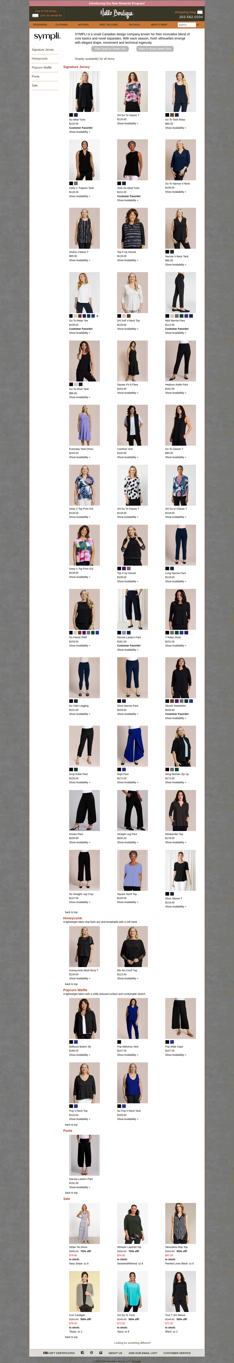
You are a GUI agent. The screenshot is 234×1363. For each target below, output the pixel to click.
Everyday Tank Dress (81, 449)
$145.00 (122, 898)
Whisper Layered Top (129, 1247)
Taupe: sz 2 (75, 1331)
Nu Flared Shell (78, 637)
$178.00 (170, 838)
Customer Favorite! (81, 127)
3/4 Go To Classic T (128, 115)
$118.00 (122, 119)
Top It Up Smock (126, 252)
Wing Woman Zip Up (177, 774)
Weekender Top (174, 834)
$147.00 (73, 898)
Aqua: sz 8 (123, 1331)
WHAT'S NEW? (159, 24)
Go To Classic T (174, 449)
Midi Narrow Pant (175, 320)
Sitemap (136, 1361)
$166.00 (73, 1050)
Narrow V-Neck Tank (176, 256)
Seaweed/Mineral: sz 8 (130, 1263)
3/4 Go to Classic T (176, 508)
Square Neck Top (127, 894)
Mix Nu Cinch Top (127, 970)
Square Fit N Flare (127, 384)
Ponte (35, 76)
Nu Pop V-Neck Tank (129, 1110)
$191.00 (73, 1183)
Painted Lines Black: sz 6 (179, 1263)
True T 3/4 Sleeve (175, 1315)
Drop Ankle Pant (78, 774)
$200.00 (122, 838)
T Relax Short (173, 637)
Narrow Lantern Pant (129, 637)
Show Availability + (79, 131)
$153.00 (122, 388)
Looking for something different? (132, 1342)
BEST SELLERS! (109, 24)
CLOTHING (62, 24)
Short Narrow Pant (127, 705)
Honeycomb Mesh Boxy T (83, 970)
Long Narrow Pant (175, 573)
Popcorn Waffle (42, 67)
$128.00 (122, 324)
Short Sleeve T (173, 898)
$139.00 (170, 709)
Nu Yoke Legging (78, 705)
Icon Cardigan (77, 1315)
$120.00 (73, 123)
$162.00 (170, 388)
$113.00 (170, 324)
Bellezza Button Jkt (80, 1046)
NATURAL (83, 24)
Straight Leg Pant (127, 834)
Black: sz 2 (171, 1331)
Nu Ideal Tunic (77, 119)
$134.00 (73, 974)
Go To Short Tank (79, 389)
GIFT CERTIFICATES (59, 1353)
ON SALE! (134, 24)
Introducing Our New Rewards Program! (117, 3)
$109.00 (170, 187)
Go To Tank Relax (175, 119)
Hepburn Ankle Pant (176, 384)
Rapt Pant (123, 774)
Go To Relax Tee (78, 320)
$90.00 (169, 123)
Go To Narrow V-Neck (177, 183)
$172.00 (122, 778)
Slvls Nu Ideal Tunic (128, 188)
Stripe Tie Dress (78, 1247)
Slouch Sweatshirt (175, 705)
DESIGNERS (40, 24)
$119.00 (170, 902)
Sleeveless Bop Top (176, 1247)
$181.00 (122, 641)
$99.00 (73, 256)
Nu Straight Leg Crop (81, 894)
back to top (71, 912)
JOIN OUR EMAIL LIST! (142, 1353)
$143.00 (73, 453)
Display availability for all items (95, 58)
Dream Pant (76, 834)
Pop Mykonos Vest (127, 1046)
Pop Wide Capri (174, 1046)
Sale (35, 85)
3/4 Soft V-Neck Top (128, 320)
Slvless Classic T (78, 252)
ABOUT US (115, 1353)
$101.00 (122, 192)
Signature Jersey (43, 49)
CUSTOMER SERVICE (177, 1353)
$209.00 (73, 838)
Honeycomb (39, 58)
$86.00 (73, 393)
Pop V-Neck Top (78, 1110)
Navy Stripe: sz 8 (78, 1263)
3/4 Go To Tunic (126, 1315)
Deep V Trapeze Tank (81, 188)
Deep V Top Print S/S (81, 508)
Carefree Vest (125, 449)
